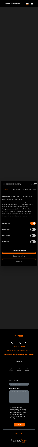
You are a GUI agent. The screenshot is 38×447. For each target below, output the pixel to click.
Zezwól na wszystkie (19, 250)
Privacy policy (19, 433)
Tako (23, 442)
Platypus (23, 440)
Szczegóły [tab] (16, 189)
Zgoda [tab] (6, 189)
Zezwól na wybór (19, 256)
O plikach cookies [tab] (29, 189)
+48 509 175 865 (19, 346)
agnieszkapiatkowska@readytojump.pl (19, 350)
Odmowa (19, 261)
